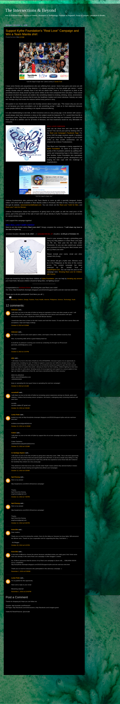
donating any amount (74, 278)
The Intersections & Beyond (30, 10)
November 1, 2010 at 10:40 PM (21, 591)
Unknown (14, 309)
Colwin (13, 432)
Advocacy (14, 299)
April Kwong (15, 477)
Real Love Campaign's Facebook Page (64, 133)
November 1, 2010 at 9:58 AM (20, 571)
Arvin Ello (14, 529)
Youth (73, 299)
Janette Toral (58, 81)
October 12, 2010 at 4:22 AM (20, 446)
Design (26, 299)
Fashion (31, 299)
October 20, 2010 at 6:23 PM (20, 545)
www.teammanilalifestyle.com (31, 205)
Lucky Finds (15, 414)
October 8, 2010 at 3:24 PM (20, 351)
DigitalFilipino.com (53, 270)
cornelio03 (14, 392)
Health (41, 299)
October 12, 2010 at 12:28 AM (20, 426)
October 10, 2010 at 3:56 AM (20, 408)
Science (60, 299)
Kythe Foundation (53, 149)
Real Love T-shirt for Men (69, 205)
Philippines (53, 299)
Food (37, 299)
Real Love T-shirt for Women (16, 207)
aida (12, 358)
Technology (67, 299)
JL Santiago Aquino (18, 453)
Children (20, 299)
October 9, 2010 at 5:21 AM (20, 386)
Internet (46, 299)
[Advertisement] (44, 687)
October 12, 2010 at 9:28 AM (20, 470)
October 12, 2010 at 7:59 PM (20, 497)
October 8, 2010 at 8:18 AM (20, 325)
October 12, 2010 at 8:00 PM (20, 523)
